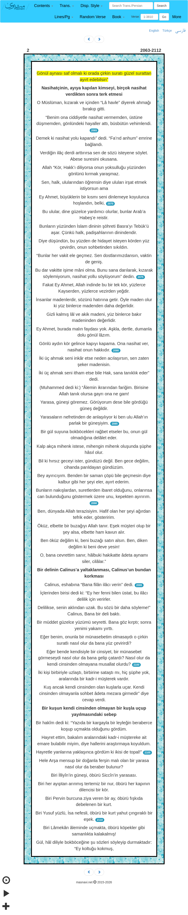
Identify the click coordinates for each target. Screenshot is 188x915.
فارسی (180, 30)
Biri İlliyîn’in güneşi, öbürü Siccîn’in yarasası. (94, 775)
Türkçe (167, 30)
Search (161, 5)
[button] (43, 5)
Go (164, 17)
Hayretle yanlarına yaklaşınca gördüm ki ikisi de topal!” (89, 752)
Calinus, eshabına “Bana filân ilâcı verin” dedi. (88, 584)
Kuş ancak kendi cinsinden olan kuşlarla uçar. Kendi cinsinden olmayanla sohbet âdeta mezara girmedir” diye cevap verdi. (94, 693)
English (154, 30)
